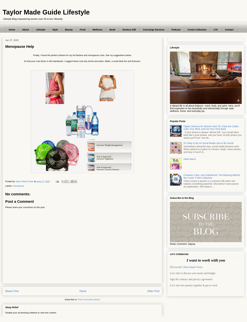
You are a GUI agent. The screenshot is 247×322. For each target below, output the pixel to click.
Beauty (69, 29)
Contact (229, 29)
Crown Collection (197, 29)
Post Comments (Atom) (89, 299)
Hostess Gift (129, 29)
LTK (216, 29)
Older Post (153, 291)
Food (82, 29)
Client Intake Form (192, 267)
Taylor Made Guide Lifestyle (46, 12)
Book (112, 29)
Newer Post (12, 291)
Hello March (190, 159)
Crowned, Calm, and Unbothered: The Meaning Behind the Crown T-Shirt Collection (212, 176)
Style (55, 29)
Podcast (175, 29)
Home (12, 29)
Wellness (97, 29)
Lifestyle (40, 29)
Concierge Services (153, 29)
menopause (18, 186)
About (25, 29)
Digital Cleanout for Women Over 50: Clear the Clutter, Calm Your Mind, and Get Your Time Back (211, 127)
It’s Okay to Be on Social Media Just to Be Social (208, 143)
